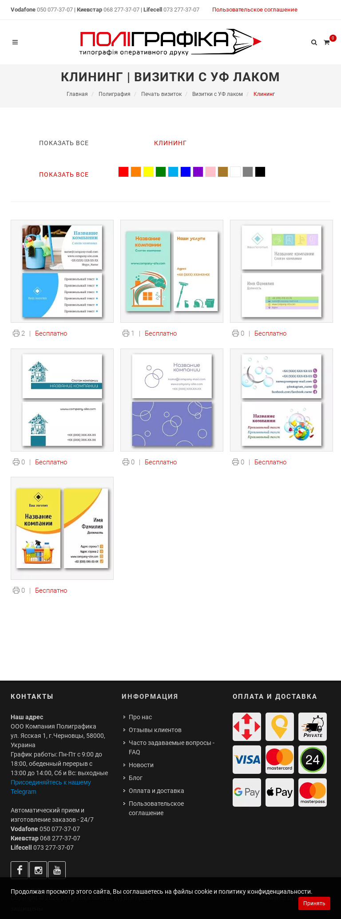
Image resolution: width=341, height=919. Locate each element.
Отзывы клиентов (155, 729)
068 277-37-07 (121, 9)
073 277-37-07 (181, 9)
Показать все (64, 143)
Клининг (170, 143)
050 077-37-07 (55, 9)
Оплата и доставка (156, 790)
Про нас (140, 717)
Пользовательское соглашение (254, 9)
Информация (150, 697)
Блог (136, 777)
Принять (314, 903)
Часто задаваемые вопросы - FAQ (171, 747)
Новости (141, 764)
